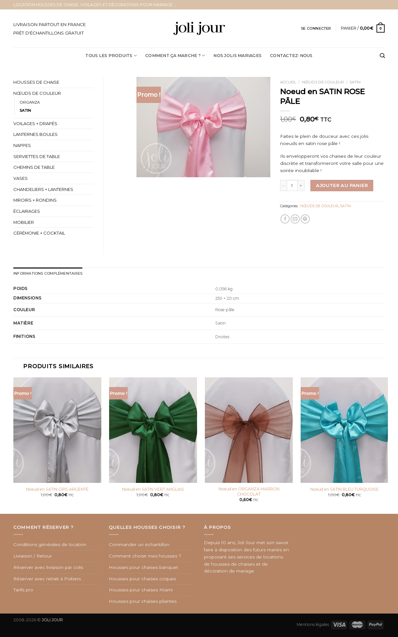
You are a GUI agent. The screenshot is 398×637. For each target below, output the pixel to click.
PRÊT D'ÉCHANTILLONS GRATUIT (48, 33)
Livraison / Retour (32, 555)
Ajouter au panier (342, 185)
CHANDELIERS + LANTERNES (43, 189)
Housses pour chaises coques (142, 578)
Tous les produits (111, 55)
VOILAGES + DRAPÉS (35, 123)
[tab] (47, 274)
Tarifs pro (23, 589)
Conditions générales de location (49, 544)
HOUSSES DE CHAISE (36, 82)
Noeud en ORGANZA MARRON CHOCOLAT (249, 491)
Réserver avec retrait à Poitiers (47, 578)
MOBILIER (23, 222)
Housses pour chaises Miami (141, 589)
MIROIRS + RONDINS (35, 200)
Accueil (288, 82)
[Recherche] (382, 56)
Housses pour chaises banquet (143, 567)
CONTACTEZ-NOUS (291, 55)
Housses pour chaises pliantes (143, 601)
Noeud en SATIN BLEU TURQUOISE (344, 489)
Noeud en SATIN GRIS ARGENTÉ (57, 489)
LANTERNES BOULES (35, 134)
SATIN (355, 82)
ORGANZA (30, 102)
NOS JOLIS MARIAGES (237, 55)
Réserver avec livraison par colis (48, 567)
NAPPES (22, 145)
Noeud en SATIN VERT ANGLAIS (153, 489)
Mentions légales (313, 624)
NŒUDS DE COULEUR (323, 82)
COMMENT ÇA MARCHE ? (175, 55)
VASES (20, 178)
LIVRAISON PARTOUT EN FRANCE (49, 24)
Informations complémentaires (47, 273)
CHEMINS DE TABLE (34, 167)
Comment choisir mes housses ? (145, 555)
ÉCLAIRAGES (26, 211)
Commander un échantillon (139, 544)
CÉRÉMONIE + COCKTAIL (39, 233)
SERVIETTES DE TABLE (36, 156)
